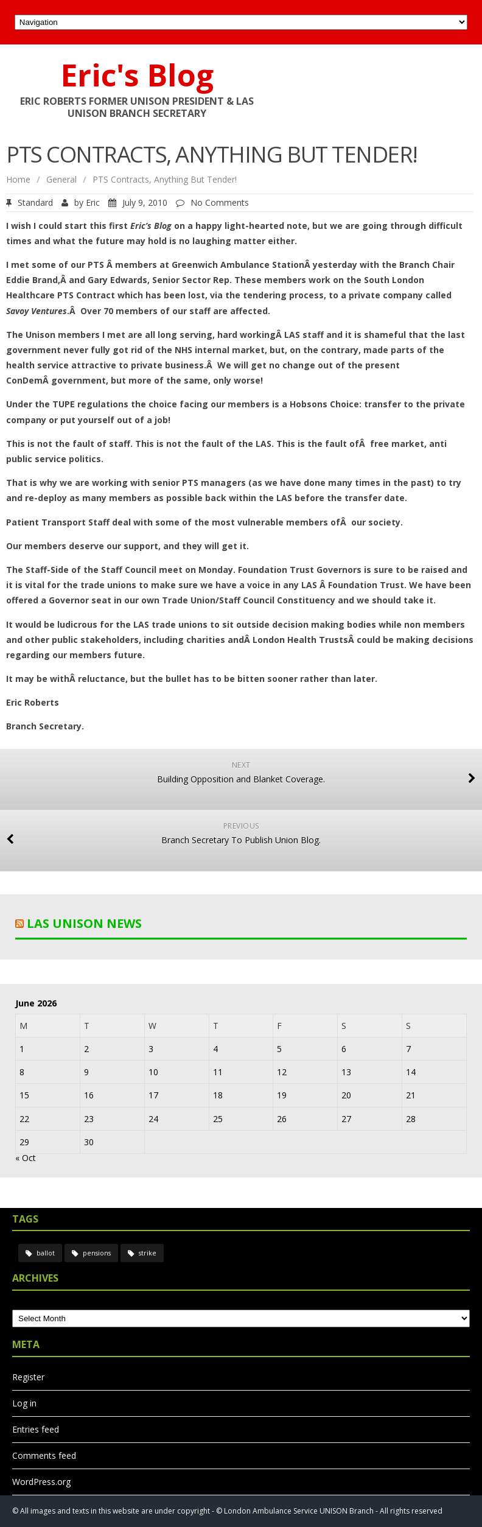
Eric (93, 202)
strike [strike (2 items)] (147, 1253)
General (61, 179)
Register (28, 1377)
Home (18, 179)
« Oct (25, 1158)
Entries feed (35, 1429)
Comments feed (44, 1455)
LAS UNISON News (84, 923)
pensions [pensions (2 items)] (97, 1253)
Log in (24, 1403)
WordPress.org (41, 1481)
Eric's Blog (137, 75)
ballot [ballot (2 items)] (46, 1253)
